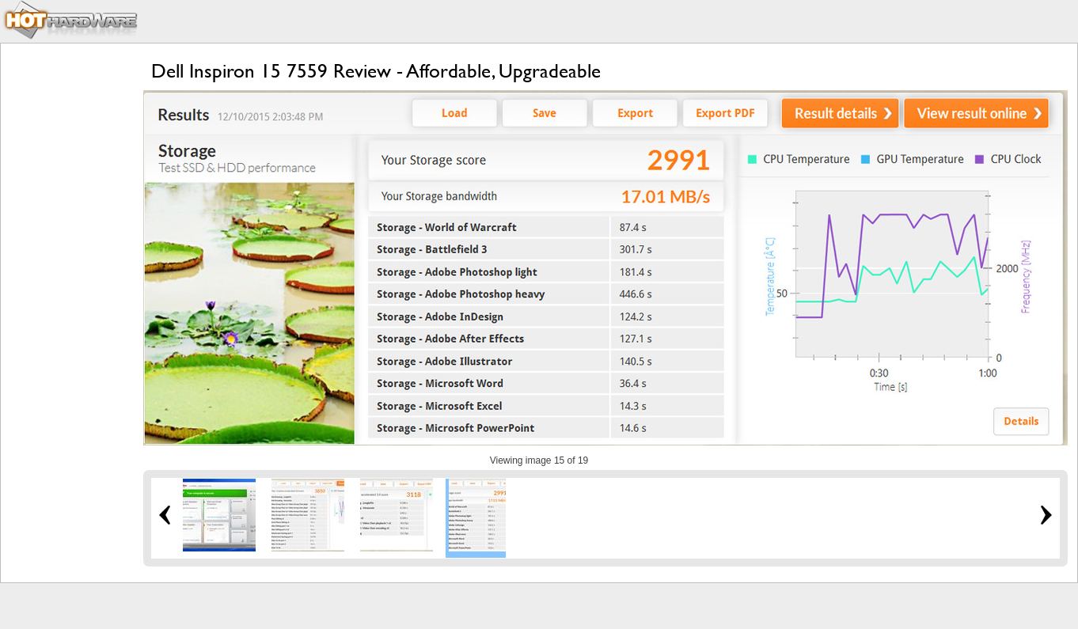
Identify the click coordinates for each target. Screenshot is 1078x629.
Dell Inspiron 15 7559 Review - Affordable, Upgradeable (376, 70)
